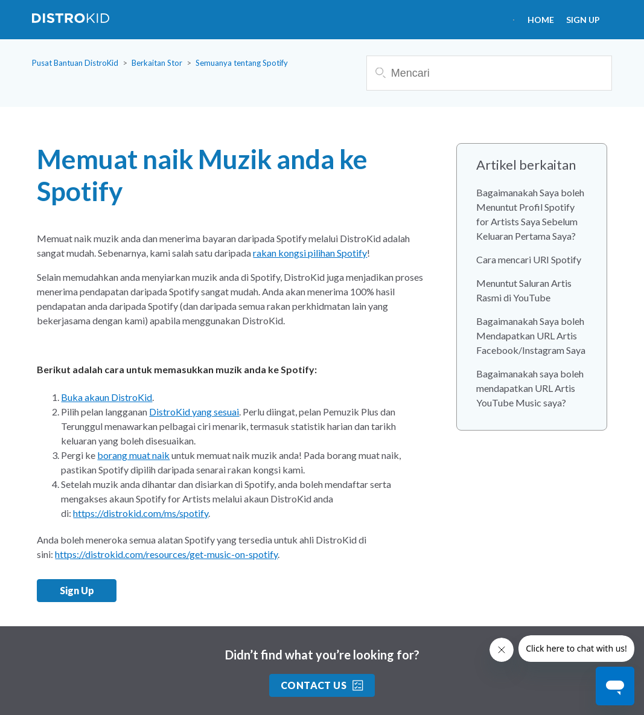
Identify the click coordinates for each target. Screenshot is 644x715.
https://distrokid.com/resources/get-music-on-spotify (166, 554)
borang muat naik (133, 455)
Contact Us (322, 685)
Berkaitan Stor (157, 63)
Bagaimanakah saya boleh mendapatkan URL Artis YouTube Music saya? (530, 388)
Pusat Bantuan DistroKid (75, 63)
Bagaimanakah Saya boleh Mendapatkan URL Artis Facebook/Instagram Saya (530, 335)
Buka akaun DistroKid (106, 397)
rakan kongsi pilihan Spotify (310, 252)
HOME (541, 19)
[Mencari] (489, 73)
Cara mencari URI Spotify (528, 259)
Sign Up (583, 19)
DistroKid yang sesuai (194, 411)
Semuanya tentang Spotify (242, 63)
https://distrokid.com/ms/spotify (140, 513)
